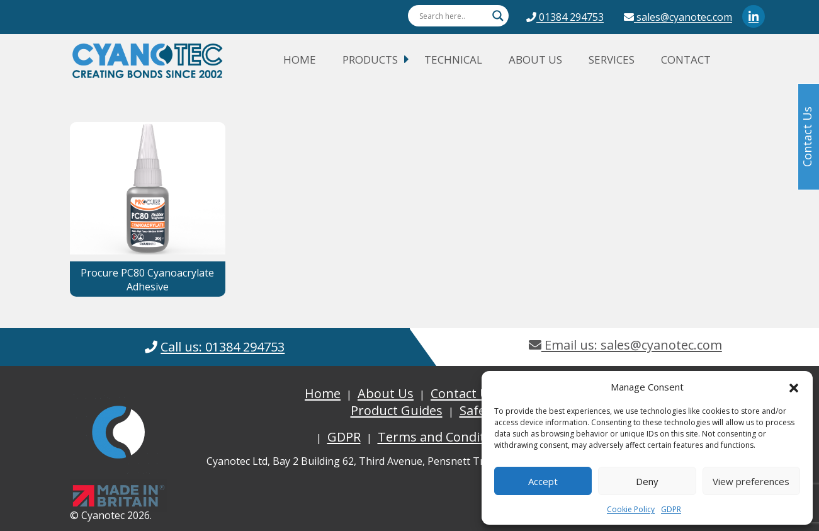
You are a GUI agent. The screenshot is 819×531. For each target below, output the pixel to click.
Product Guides (397, 410)
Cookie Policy (631, 509)
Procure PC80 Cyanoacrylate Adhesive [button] (147, 280)
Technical (453, 59)
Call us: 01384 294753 (223, 346)
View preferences (751, 481)
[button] (794, 386)
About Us (535, 59)
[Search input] (452, 16)
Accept (543, 481)
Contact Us (463, 393)
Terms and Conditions (444, 436)
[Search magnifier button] (498, 16)
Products (370, 59)
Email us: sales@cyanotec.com (625, 344)
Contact (686, 59)
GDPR (671, 509)
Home (299, 59)
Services (612, 59)
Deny (647, 481)
